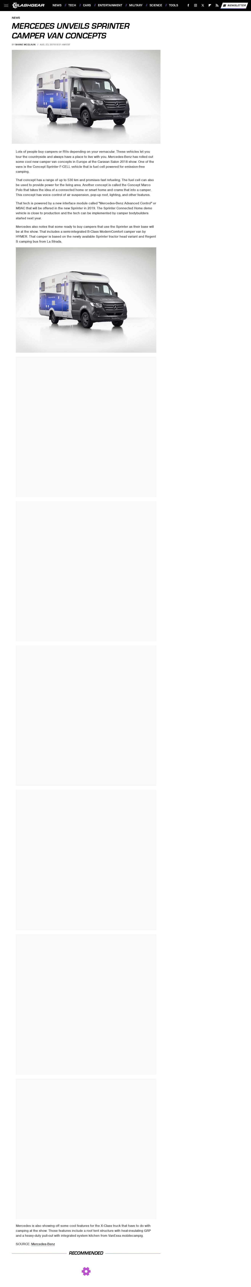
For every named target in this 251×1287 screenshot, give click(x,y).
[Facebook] (188, 5)
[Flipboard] (210, 5)
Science (156, 5)
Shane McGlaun (25, 44)
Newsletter (234, 5)
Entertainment (110, 5)
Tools (173, 5)
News (57, 5)
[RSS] (217, 5)
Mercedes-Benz (43, 1244)
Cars (87, 5)
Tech (72, 5)
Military (136, 5)
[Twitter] (202, 5)
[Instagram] (195, 5)
